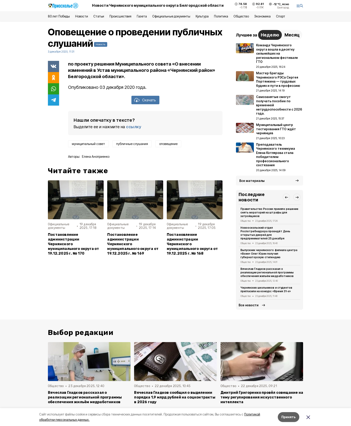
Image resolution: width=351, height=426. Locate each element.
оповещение (168, 144)
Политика (221, 16)
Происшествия (120, 16)
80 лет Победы (59, 16)
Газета (142, 16)
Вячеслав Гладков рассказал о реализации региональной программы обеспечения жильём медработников (267, 272)
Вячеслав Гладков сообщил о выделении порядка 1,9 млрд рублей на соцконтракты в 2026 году (174, 397)
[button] (286, 197)
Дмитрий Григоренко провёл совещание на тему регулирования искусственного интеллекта (261, 397)
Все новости (249, 305)
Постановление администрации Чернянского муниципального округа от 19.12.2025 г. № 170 (73, 244)
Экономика (262, 16)
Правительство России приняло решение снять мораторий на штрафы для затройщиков (269, 212)
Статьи (98, 16)
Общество (241, 16)
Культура (202, 16)
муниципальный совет (88, 144)
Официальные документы (171, 16)
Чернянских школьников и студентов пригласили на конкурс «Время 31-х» (266, 289)
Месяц (292, 35)
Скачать (149, 100)
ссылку (133, 126)
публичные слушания (132, 144)
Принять (288, 417)
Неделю (270, 35)
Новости (81, 16)
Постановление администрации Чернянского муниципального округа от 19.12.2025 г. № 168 (192, 244)
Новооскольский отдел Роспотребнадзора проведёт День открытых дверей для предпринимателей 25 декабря (265, 233)
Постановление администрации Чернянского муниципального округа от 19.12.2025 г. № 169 (132, 244)
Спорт (280, 16)
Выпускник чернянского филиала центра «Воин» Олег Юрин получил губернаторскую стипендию (268, 253)
